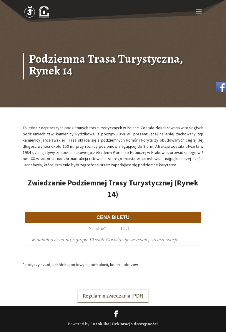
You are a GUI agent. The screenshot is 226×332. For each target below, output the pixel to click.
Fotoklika (99, 323)
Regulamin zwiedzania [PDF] (113, 296)
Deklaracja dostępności (135, 323)
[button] (198, 15)
